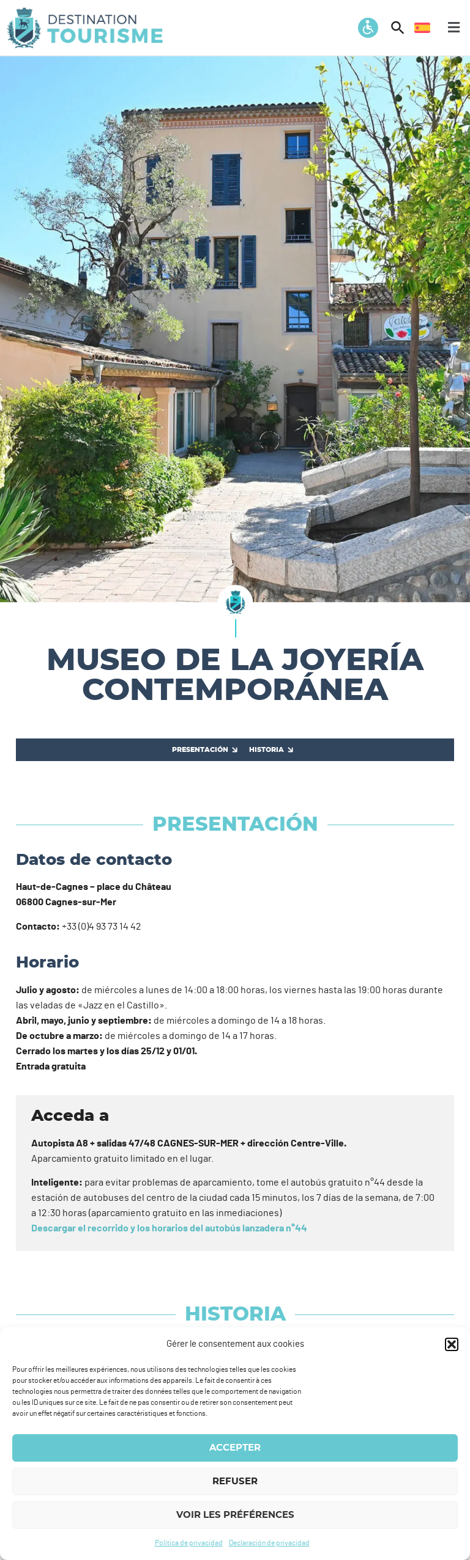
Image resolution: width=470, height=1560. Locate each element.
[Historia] (270, 749)
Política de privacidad (189, 1543)
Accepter (235, 1447)
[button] (452, 1344)
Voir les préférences (235, 1515)
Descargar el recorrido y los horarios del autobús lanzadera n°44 (169, 1228)
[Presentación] (203, 749)
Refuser (235, 1481)
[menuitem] (422, 27)
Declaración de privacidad (269, 1543)
